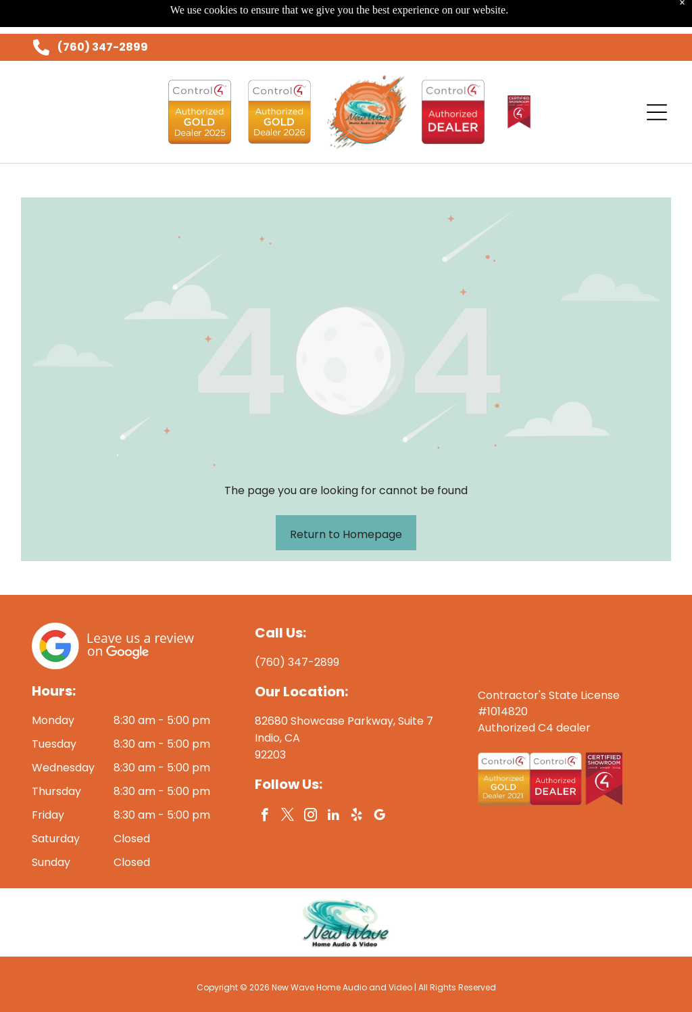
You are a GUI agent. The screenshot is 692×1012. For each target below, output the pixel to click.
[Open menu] (657, 78)
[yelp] (356, 782)
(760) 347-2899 (102, 13)
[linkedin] (333, 782)
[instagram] (310, 782)
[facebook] (264, 782)
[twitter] (287, 782)
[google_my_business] (379, 782)
